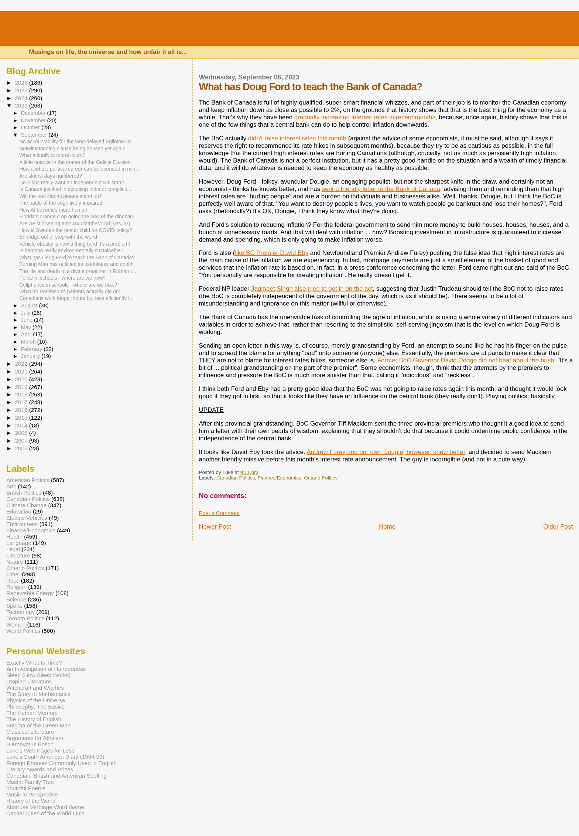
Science (16, 599)
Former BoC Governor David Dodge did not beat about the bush (465, 360)
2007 (22, 440)
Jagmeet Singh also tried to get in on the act (312, 288)
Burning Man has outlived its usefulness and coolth (76, 264)
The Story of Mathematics (38, 694)
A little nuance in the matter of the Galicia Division (75, 162)
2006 (22, 448)
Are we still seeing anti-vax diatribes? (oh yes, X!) (74, 223)
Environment (22, 524)
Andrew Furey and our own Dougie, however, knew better (386, 451)
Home (387, 526)
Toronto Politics (25, 618)
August (30, 305)
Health (14, 536)
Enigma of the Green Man (38, 725)
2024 (22, 98)
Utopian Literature (28, 681)
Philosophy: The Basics (35, 706)
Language (18, 543)
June (27, 320)
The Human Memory (32, 713)
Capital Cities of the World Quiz (45, 813)
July (26, 313)
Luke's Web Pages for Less (40, 750)
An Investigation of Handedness (46, 669)
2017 (22, 402)
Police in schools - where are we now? (62, 278)
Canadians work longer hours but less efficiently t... (76, 298)
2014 (22, 425)
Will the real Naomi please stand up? (60, 196)
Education (18, 511)
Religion (16, 587)
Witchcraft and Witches (35, 688)
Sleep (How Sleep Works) (38, 675)
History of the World (31, 801)
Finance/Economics (279, 478)
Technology (20, 612)
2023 (22, 105)
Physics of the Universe (35, 700)
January (31, 356)
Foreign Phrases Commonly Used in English (61, 763)
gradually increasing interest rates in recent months (364, 117)
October (31, 127)
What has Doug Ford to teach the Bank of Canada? (77, 257)
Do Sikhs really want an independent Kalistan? (71, 182)
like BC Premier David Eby (271, 252)
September (35, 135)
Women (15, 624)
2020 (22, 379)
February (32, 349)
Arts (11, 486)
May (26, 327)
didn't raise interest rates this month (297, 138)
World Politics (23, 631)
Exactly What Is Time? (34, 662)
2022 (22, 364)
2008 (22, 433)
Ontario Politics (321, 478)
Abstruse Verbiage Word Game (45, 807)
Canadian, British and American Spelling (56, 775)
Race (13, 580)
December (34, 113)
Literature (18, 555)
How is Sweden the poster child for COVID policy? (75, 230)
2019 (22, 387)
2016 (22, 410)
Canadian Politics (235, 478)
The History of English (33, 719)
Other (13, 574)
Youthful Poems (25, 788)
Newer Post (215, 526)
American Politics (27, 480)
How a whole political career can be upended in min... (79, 169)
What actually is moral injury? (52, 155)
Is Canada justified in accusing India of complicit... (75, 189)
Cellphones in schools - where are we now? (68, 285)
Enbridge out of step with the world (58, 237)
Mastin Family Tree (30, 782)
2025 (22, 90)
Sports (14, 606)
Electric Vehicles (26, 518)
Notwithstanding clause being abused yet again (72, 148)
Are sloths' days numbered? (50, 176)
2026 (22, 82)
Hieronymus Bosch (30, 744)
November (34, 120)
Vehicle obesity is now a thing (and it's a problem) (74, 244)
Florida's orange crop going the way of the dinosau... (78, 216)
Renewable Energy (30, 593)
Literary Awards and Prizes (39, 769)
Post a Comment (219, 513)
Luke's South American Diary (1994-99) (55, 757)
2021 (22, 371)
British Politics (23, 492)
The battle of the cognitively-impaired (60, 203)
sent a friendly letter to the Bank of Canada (381, 188)
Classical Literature (30, 731)
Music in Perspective (32, 794)
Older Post (558, 526)
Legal (13, 549)
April (27, 334)
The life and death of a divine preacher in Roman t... (77, 271)
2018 (22, 394)
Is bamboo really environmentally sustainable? (71, 250)
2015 (22, 417)
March (29, 342)
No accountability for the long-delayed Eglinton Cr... (77, 141)
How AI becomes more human (53, 210)
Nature (14, 562)
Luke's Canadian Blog (119, 31)
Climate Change (26, 505)
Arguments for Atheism (34, 738)
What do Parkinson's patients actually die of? (69, 291)
